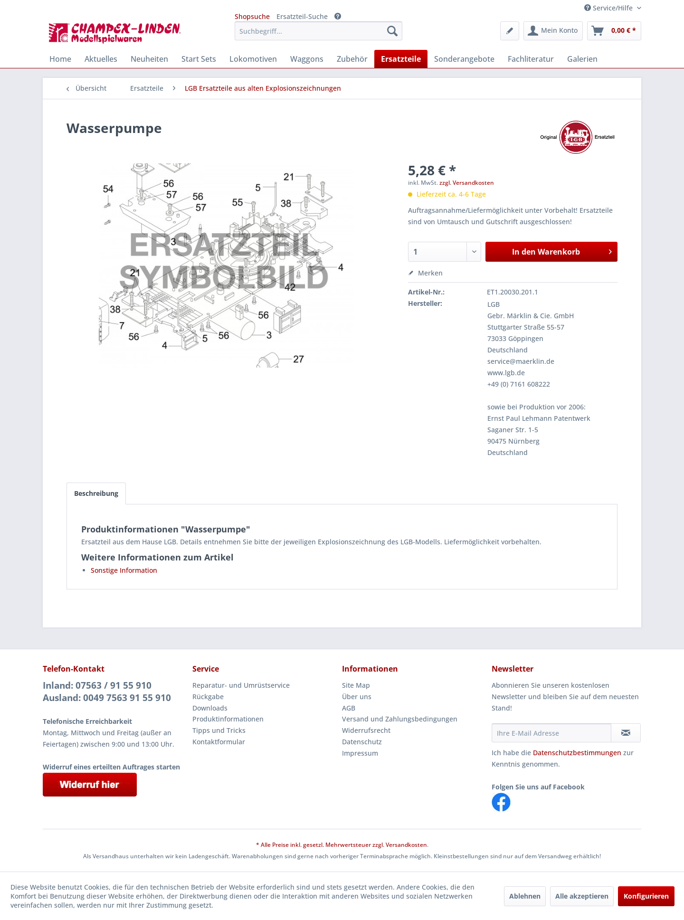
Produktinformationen (228, 718)
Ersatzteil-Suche (302, 16)
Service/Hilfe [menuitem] (609, 7)
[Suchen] (392, 30)
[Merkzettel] (509, 30)
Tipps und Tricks (219, 730)
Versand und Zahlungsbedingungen (399, 718)
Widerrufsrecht (366, 730)
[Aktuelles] (101, 59)
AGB (348, 707)
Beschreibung (96, 493)
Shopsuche (252, 16)
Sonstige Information (124, 570)
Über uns (356, 696)
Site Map (356, 685)
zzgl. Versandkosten (466, 183)
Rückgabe (208, 696)
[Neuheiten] (149, 59)
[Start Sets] (199, 59)
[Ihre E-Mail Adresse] (551, 732)
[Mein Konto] (553, 30)
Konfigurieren (646, 896)
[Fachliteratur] (530, 59)
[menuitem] (318, 30)
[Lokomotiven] (253, 59)
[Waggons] (307, 59)
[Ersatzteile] (401, 59)
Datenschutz (362, 741)
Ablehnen (525, 896)
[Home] (60, 59)
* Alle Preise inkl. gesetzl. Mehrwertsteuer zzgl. (321, 845)
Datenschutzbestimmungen (577, 752)
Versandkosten (406, 845)
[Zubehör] (352, 59)
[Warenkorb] (614, 30)
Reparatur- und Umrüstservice (241, 685)
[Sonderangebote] (464, 59)
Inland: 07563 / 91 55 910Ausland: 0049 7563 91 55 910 (107, 691)
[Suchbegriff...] (318, 30)
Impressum (360, 753)
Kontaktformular (218, 741)
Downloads (210, 707)
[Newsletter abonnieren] (626, 732)
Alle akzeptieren (581, 896)
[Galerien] (582, 59)
